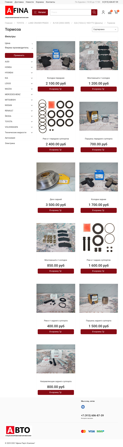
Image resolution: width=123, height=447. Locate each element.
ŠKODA (8, 116)
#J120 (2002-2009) (61, 23)
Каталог (40, 12)
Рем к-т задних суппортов (99, 260)
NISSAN (8, 105)
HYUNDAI (9, 72)
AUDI (7, 61)
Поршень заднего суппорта (98, 321)
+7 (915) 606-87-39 (92, 415)
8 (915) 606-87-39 (110, 2)
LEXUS (8, 83)
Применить (19, 55)
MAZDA (8, 89)
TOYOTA (20, 23)
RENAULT (9, 111)
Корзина (40, 2)
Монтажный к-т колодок (98, 78)
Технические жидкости (15, 132)
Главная (8, 2)
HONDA (8, 67)
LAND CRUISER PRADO (38, 23)
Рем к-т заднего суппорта (56, 321)
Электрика (10, 143)
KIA (6, 78)
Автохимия (10, 138)
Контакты (50, 2)
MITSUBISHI (10, 100)
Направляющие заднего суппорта (55, 381)
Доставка (19, 2)
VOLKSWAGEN (11, 127)
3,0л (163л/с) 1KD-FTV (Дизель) (88, 23)
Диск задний (56, 199)
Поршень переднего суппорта (98, 139)
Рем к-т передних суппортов (56, 139)
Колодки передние (55, 78)
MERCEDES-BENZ (12, 94)
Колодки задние (98, 199)
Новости (30, 2)
